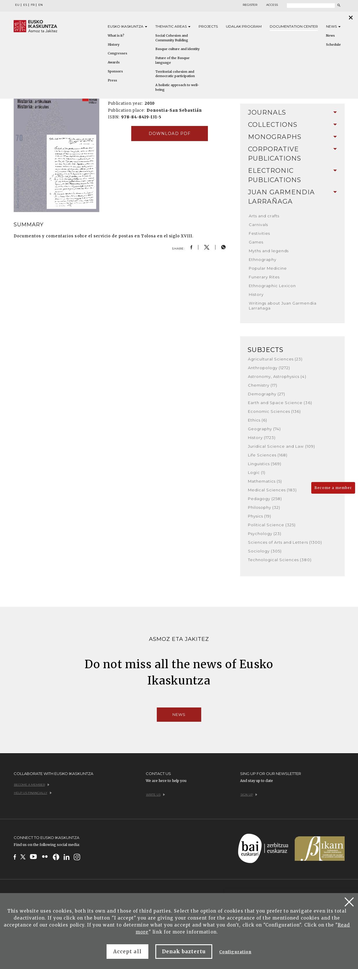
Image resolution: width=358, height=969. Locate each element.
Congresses (117, 53)
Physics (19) (259, 516)
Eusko (127, 26)
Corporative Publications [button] (292, 153)
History (113, 44)
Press (112, 80)
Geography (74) (264, 428)
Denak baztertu (184, 951)
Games (256, 242)
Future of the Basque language (172, 60)
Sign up (248, 794)
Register (250, 4)
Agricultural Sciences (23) (275, 359)
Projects (208, 26)
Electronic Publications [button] (292, 175)
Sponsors (115, 71)
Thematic (172, 26)
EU (17, 4)
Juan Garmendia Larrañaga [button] (292, 196)
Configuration (235, 952)
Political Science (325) (272, 524)
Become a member (333, 488)
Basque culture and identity (177, 49)
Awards (114, 62)
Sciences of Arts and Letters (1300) (285, 542)
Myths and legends (269, 250)
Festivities (259, 233)
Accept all (127, 951)
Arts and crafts (264, 216)
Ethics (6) (257, 420)
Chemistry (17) (263, 385)
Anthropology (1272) (269, 367)
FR (33, 4)
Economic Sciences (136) (274, 411)
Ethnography (262, 259)
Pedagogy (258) (265, 498)
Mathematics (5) (265, 481)
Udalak (244, 26)
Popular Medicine (268, 268)
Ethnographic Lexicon (272, 285)
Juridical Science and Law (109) (281, 446)
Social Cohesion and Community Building (171, 37)
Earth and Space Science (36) (280, 402)
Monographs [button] (292, 137)
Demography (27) (266, 394)
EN (40, 4)
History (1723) (262, 437)
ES (25, 4)
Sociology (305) (265, 551)
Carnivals (258, 224)
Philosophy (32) (264, 507)
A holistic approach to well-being (177, 87)
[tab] (292, 112)
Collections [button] (292, 125)
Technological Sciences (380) (280, 559)
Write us (155, 794)
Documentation (294, 26)
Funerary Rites (264, 277)
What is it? (116, 35)
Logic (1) (256, 472)
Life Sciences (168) (268, 455)
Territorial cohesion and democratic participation (175, 74)
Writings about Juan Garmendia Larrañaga (282, 305)
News (333, 26)
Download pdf (169, 133)
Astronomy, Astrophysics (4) (277, 376)
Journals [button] (292, 112)
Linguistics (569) (265, 463)
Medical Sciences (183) (272, 490)
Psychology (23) (265, 533)
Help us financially (33, 793)
